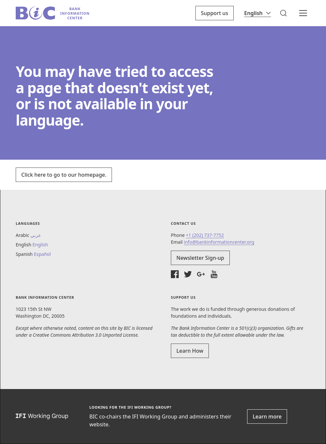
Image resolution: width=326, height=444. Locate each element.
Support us (214, 13)
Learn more (267, 416)
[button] (283, 13)
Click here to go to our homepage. (63, 174)
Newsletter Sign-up (200, 257)
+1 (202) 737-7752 (205, 235)
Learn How (189, 350)
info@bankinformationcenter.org (219, 242)
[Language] (257, 13)
